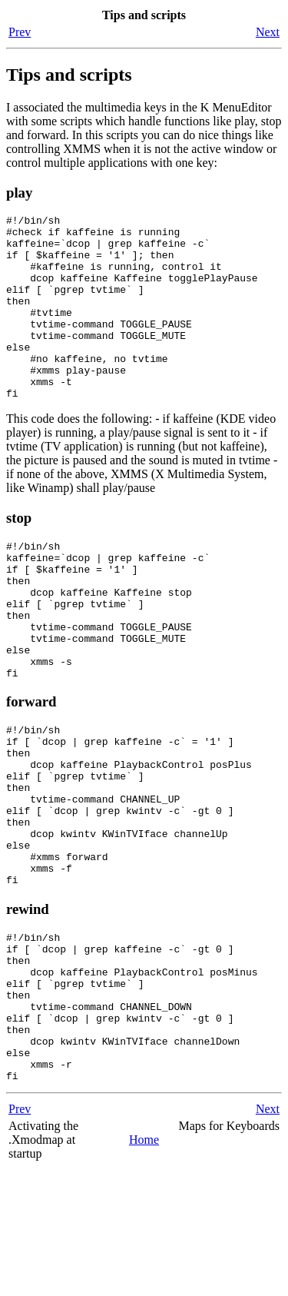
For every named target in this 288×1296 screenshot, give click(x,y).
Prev (19, 31)
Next (268, 31)
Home (144, 1266)
